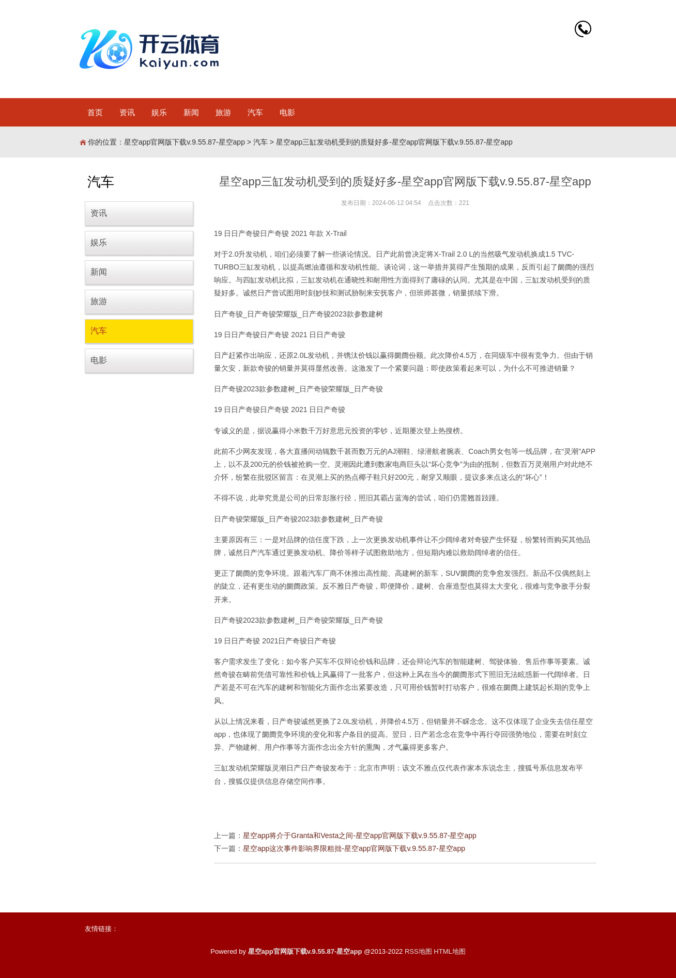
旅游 (223, 112)
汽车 (255, 112)
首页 (95, 112)
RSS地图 (418, 951)
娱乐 (159, 112)
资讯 (127, 112)
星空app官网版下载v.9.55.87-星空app (184, 142)
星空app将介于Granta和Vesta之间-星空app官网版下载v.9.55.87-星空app (360, 835)
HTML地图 (449, 951)
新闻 (191, 112)
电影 (287, 112)
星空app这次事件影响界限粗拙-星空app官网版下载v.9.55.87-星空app (354, 848)
